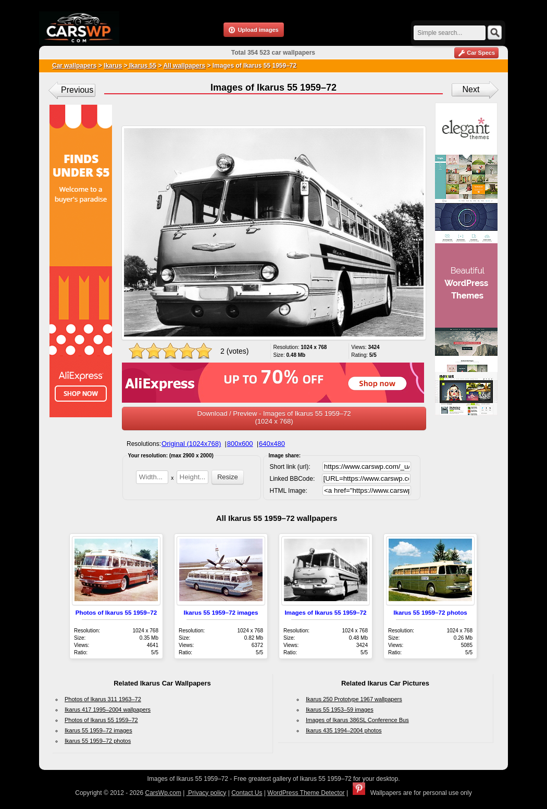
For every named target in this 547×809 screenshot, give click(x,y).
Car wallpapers (74, 65)
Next (471, 89)
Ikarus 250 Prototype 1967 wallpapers (354, 699)
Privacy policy (207, 792)
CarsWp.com (163, 792)
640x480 (272, 443)
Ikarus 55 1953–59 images (340, 709)
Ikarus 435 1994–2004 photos (344, 730)
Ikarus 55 (142, 65)
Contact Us (246, 792)
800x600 (240, 443)
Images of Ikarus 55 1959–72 (325, 612)
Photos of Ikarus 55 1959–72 (116, 612)
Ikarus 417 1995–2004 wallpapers (108, 709)
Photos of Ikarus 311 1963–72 (103, 699)
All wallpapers (184, 65)
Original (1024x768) (191, 443)
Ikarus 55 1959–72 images (221, 612)
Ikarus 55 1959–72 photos (430, 612)
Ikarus (113, 65)
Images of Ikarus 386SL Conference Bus (357, 720)
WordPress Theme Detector (305, 792)
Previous (77, 89)
